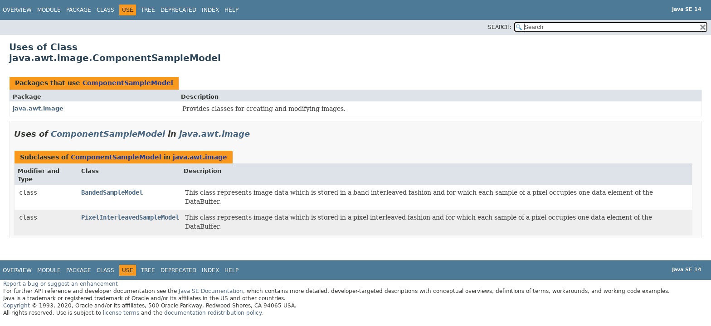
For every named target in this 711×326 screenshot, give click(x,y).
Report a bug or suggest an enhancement (60, 284)
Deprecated (178, 10)
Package (78, 10)
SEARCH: (499, 27)
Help (231, 10)
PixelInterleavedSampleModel (130, 217)
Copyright (16, 305)
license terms (121, 313)
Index (210, 10)
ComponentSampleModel (128, 82)
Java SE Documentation (211, 291)
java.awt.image (38, 108)
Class (105, 10)
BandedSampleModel (112, 192)
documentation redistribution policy (212, 313)
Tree (148, 10)
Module (49, 10)
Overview (17, 10)
